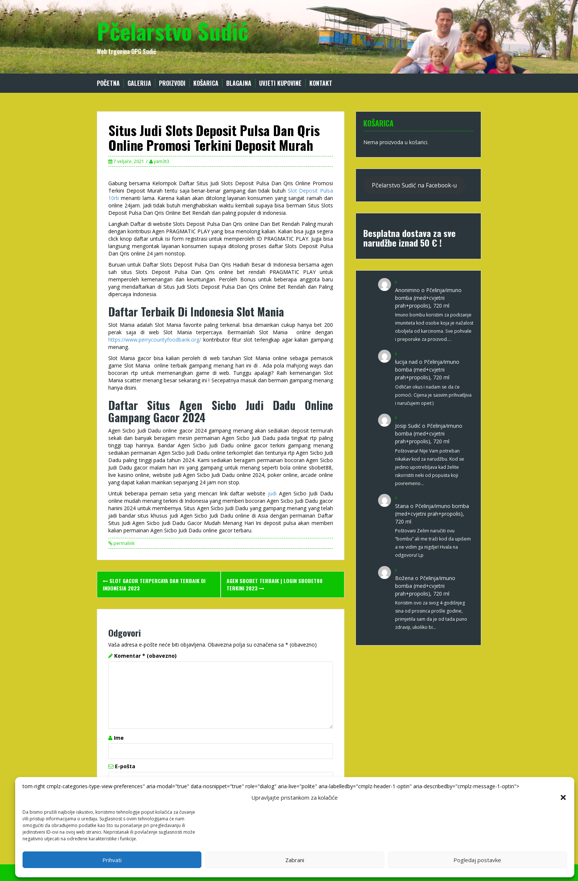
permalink (123, 543)
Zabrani (294, 860)
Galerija (139, 83)
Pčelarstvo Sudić (172, 30)
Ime (119, 737)
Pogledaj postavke (477, 860)
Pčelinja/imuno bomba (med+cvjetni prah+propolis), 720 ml (428, 298)
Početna (108, 83)
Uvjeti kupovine (280, 83)
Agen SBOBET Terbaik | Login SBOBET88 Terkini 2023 (275, 584)
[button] (563, 797)
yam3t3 (161, 161)
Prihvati (112, 860)
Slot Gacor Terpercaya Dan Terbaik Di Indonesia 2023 (154, 584)
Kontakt (320, 83)
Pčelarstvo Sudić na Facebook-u (414, 185)
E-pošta (125, 766)
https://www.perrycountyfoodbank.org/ (154, 339)
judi (272, 493)
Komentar (145, 655)
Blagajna (238, 83)
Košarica (205, 83)
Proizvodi (172, 83)
